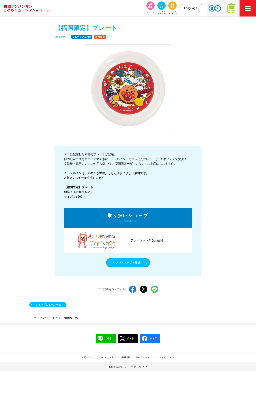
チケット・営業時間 (215, 8)
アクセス (231, 8)
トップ (32, 318)
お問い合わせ (88, 357)
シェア (149, 338)
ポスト (127, 338)
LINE (154, 289)
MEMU (248, 8)
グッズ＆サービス (48, 318)
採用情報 (126, 357)
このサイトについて (165, 357)
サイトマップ (142, 357)
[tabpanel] (128, 88)
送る (105, 338)
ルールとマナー (108, 357)
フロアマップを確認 (128, 262)
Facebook (132, 289)
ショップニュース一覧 (48, 304)
